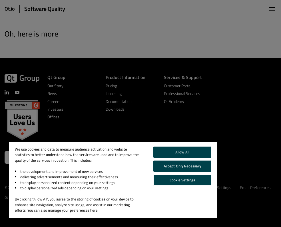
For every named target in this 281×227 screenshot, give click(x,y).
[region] (113, 180)
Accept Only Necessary (182, 166)
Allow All (182, 152)
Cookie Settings (182, 180)
